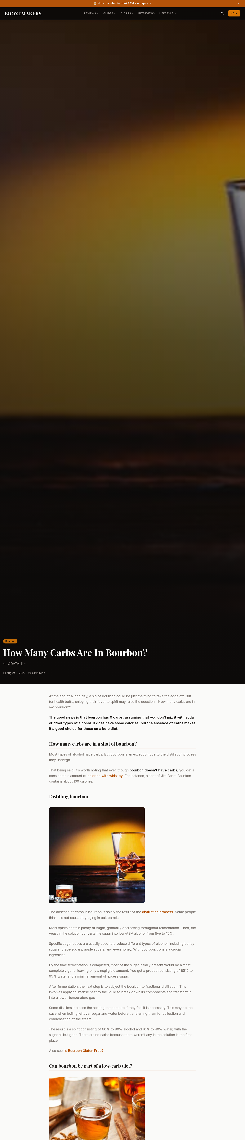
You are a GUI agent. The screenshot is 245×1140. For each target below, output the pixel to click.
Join (234, 13)
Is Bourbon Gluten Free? (84, 1051)
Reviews (91, 13)
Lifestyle (167, 13)
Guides (109, 13)
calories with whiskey (105, 776)
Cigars (127, 13)
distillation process (157, 912)
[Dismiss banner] (238, 3)
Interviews (146, 13)
